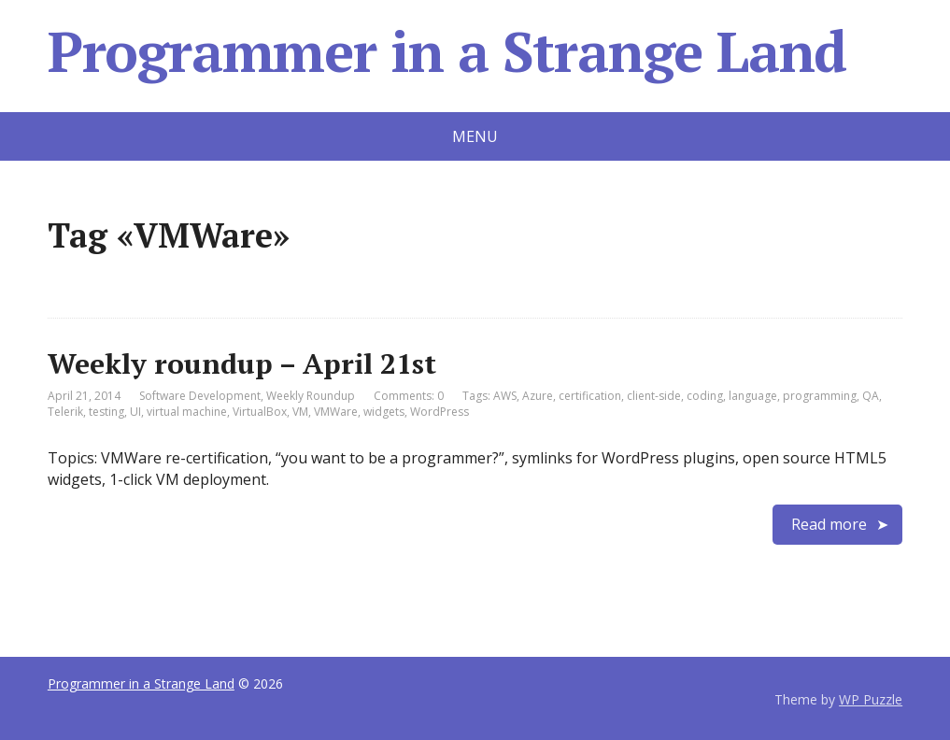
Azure (537, 396)
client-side (654, 396)
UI (135, 412)
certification (590, 396)
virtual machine (187, 412)
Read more (829, 524)
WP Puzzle (870, 699)
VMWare (336, 412)
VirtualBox (260, 412)
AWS (505, 396)
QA (870, 396)
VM (300, 412)
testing (106, 412)
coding (705, 396)
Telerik (65, 412)
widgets (383, 412)
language (753, 396)
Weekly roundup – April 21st (242, 363)
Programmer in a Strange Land (447, 51)
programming (820, 396)
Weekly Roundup (310, 396)
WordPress (439, 412)
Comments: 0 (409, 396)
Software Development (200, 396)
